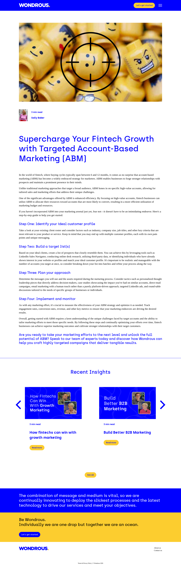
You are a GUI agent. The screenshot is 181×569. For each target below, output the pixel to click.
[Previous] (19, 404)
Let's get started (144, 5)
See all (90, 475)
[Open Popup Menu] (160, 5)
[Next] (161, 404)
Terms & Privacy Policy (85, 563)
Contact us (158, 550)
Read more (37, 448)
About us (157, 548)
